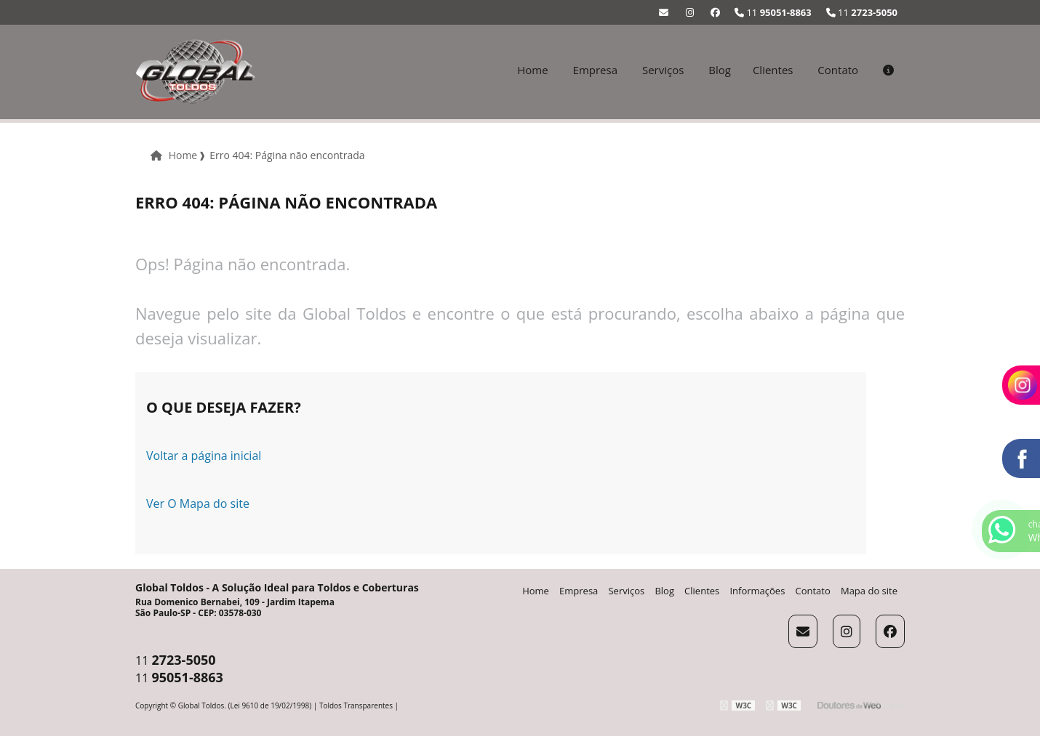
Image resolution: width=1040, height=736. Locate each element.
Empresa (595, 69)
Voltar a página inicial (203, 456)
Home (532, 69)
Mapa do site (869, 590)
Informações (757, 590)
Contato (837, 69)
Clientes (773, 69)
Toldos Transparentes (356, 705)
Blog (719, 69)
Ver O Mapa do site (197, 503)
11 (861, 12)
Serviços (663, 69)
